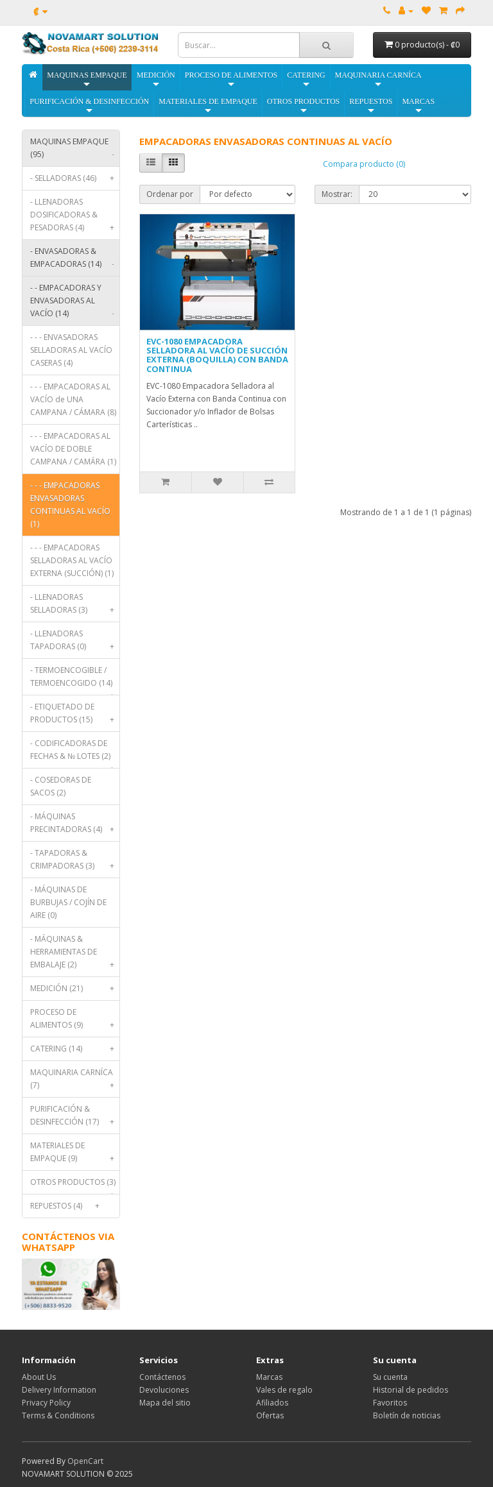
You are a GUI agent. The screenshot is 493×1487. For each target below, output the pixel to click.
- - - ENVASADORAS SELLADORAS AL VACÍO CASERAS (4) (71, 350)
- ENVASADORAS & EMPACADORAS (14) (74, 261)
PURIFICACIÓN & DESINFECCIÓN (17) (74, 1118)
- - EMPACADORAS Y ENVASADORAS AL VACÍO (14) (74, 303)
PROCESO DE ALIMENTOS (231, 80)
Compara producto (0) (364, 163)
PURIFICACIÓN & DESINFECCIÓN (89, 106)
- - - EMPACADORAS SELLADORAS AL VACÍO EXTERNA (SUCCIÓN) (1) (72, 560)
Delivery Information (59, 1389)
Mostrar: (337, 194)
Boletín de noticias (406, 1415)
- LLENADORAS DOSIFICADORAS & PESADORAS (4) (74, 217)
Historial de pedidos (410, 1389)
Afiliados (272, 1402)
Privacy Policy (46, 1402)
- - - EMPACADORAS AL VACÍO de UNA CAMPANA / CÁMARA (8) (73, 399)
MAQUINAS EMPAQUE (87, 80)
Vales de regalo (284, 1389)
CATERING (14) (74, 1048)
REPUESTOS (370, 106)
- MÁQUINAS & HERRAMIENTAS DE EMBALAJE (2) (74, 954)
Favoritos (390, 1402)
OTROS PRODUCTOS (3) (74, 1185)
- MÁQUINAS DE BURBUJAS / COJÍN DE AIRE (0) (68, 902)
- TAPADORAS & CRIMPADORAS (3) (74, 862)
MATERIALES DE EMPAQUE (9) (74, 1155)
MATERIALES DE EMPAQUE (208, 106)
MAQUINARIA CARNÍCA (378, 80)
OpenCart (85, 1461)
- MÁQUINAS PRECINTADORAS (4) (74, 826)
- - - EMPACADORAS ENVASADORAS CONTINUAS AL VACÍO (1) (70, 504)
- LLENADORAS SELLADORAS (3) (74, 606)
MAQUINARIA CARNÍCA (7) (74, 1082)
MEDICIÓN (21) (74, 988)
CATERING (306, 80)
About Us (39, 1377)
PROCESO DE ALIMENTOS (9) (74, 1022)
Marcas (269, 1377)
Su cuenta (390, 1377)
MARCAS (418, 106)
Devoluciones (164, 1389)
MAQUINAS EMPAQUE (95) (74, 151)
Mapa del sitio (165, 1402)
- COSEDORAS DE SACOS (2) (60, 786)
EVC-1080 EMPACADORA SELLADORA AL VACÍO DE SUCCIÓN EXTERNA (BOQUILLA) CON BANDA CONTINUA (217, 355)
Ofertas (270, 1415)
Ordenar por (169, 194)
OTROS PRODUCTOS (303, 106)
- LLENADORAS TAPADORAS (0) (74, 643)
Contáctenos (162, 1377)
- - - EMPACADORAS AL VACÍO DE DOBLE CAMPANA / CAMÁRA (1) (73, 448)
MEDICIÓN (156, 80)
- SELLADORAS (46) (74, 178)
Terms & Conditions (58, 1415)
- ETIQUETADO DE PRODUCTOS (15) (74, 716)
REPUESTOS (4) (67, 1206)
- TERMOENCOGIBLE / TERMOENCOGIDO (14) (74, 680)
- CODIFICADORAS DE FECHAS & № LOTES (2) (74, 753)
